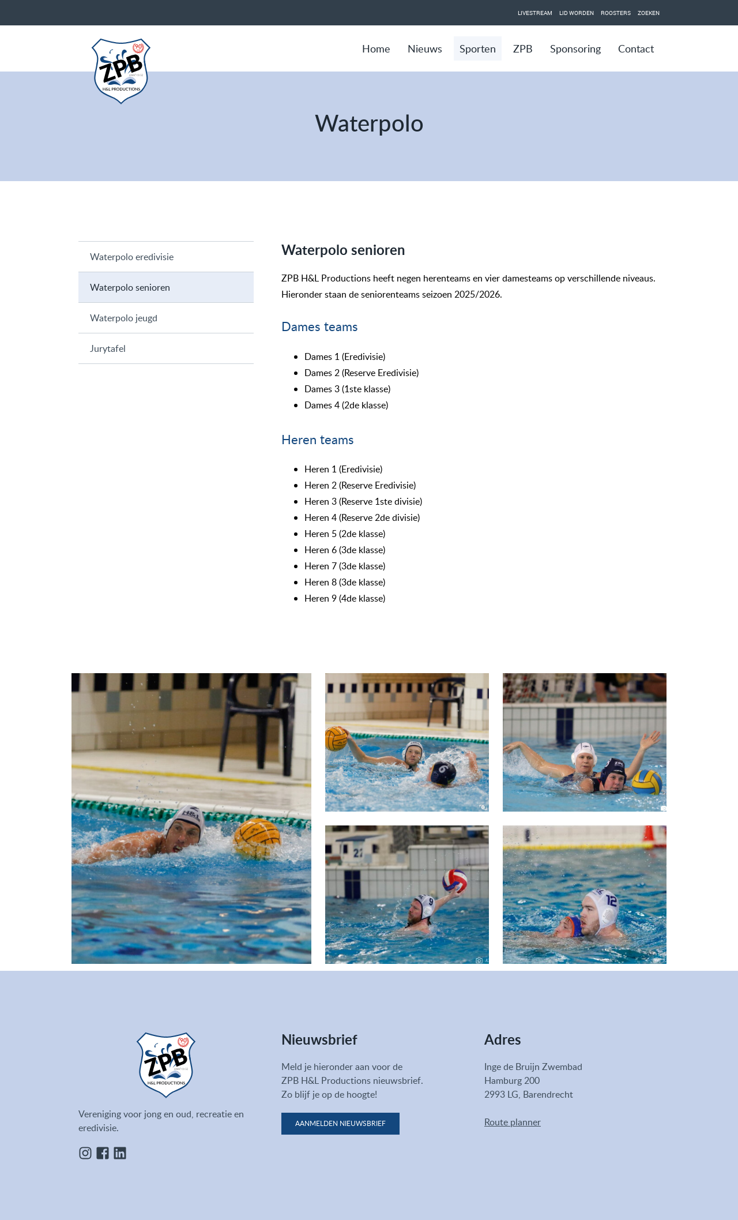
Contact (636, 48)
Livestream (535, 13)
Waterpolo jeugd (123, 317)
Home (376, 48)
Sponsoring (575, 48)
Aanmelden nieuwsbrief (340, 1123)
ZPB (523, 48)
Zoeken (649, 13)
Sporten (478, 48)
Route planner (512, 1122)
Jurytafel (108, 348)
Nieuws (425, 48)
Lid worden (576, 13)
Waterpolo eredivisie (132, 256)
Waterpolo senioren (130, 287)
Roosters (616, 13)
